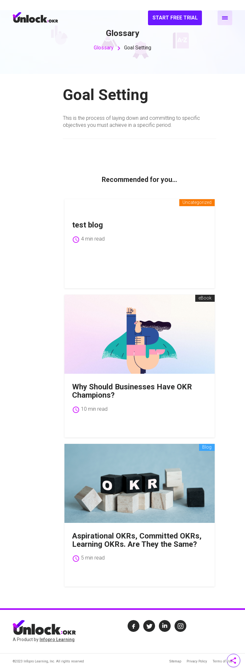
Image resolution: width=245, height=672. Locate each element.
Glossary (104, 48)
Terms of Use (222, 661)
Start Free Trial (175, 18)
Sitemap (175, 661)
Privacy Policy (197, 661)
